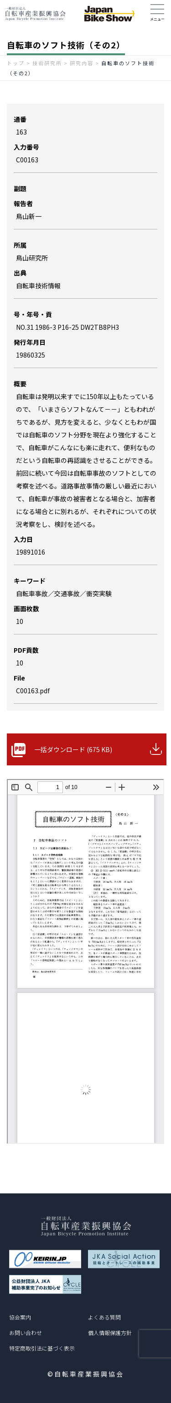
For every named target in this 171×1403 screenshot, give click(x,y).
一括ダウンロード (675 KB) (73, 749)
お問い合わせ (25, 1332)
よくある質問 (104, 1317)
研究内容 (81, 63)
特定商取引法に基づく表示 (42, 1348)
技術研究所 (47, 63)
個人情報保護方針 (110, 1332)
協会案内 (20, 1317)
